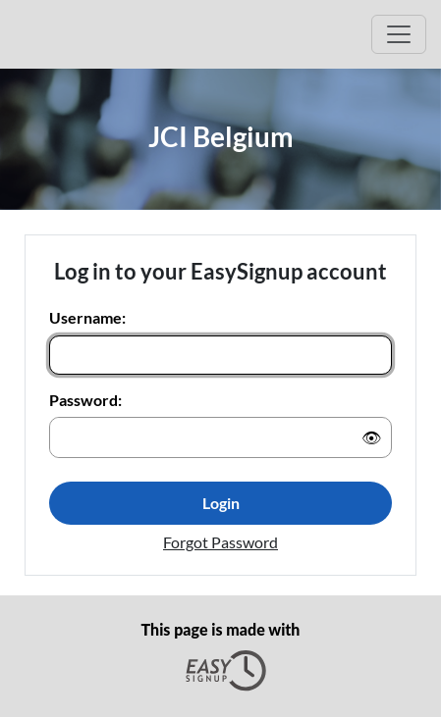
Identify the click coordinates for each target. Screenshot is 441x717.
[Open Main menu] (398, 34)
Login (221, 502)
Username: (87, 317)
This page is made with (221, 656)
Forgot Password (220, 542)
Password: (85, 399)
